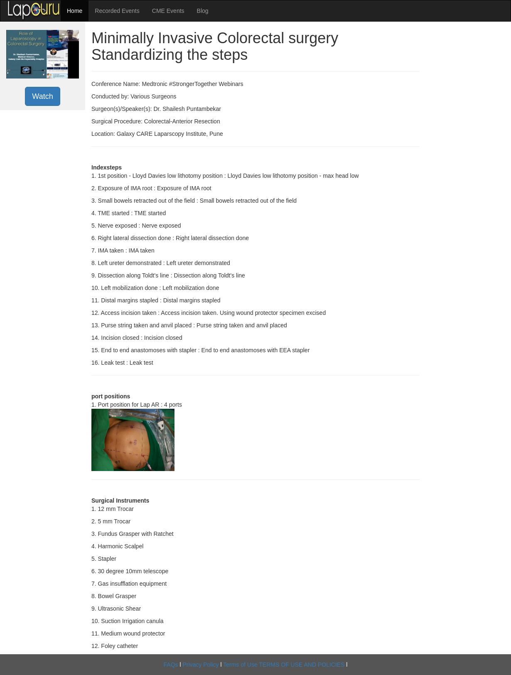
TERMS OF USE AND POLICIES (301, 664)
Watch (42, 96)
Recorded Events (117, 10)
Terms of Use (240, 664)
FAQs (171, 664)
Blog (203, 10)
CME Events (168, 10)
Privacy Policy (200, 664)
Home (74, 10)
